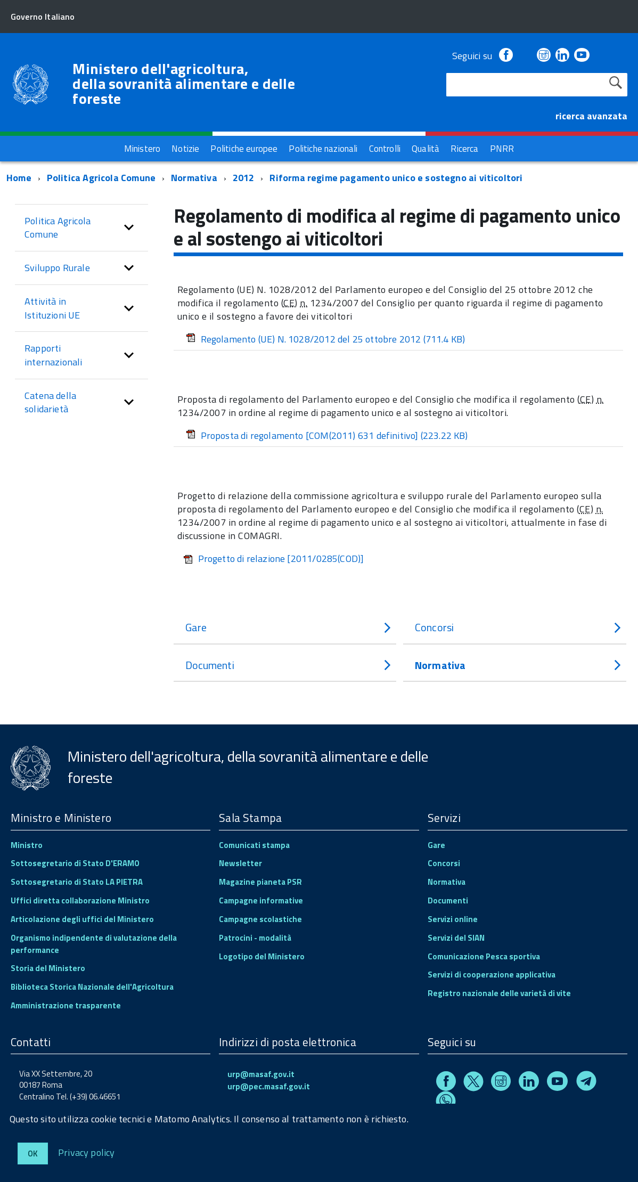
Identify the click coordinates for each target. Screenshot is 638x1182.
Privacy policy (86, 1152)
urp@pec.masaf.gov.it (268, 1086)
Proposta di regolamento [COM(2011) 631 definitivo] (327, 435)
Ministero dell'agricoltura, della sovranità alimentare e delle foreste (183, 83)
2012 (244, 177)
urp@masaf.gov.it (261, 1074)
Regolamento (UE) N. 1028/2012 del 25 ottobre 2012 (325, 339)
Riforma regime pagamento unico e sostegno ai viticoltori (395, 177)
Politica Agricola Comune (101, 177)
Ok (33, 1153)
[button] (129, 228)
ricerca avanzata (591, 116)
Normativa (194, 177)
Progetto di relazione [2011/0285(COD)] (273, 558)
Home (18, 177)
